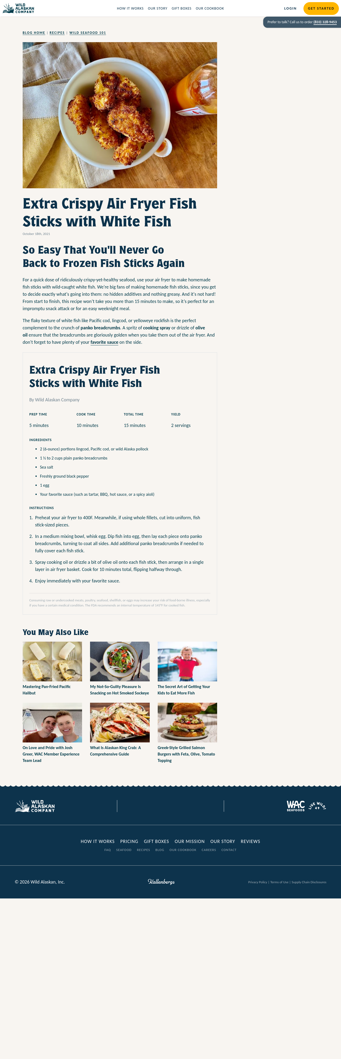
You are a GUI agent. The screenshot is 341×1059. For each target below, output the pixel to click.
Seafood (124, 850)
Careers (209, 850)
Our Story (157, 8)
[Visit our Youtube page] (182, 806)
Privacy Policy (257, 882)
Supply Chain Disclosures (309, 882)
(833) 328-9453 (325, 22)
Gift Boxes (181, 8)
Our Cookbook (210, 8)
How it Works (130, 8)
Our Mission (190, 841)
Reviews (250, 841)
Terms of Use (279, 882)
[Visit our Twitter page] (166, 806)
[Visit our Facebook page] (159, 806)
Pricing (129, 841)
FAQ (107, 850)
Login (290, 8)
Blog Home (34, 33)
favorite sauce (104, 342)
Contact (229, 850)
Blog (159, 850)
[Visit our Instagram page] (174, 806)
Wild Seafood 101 (88, 33)
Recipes (57, 33)
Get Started (321, 8)
